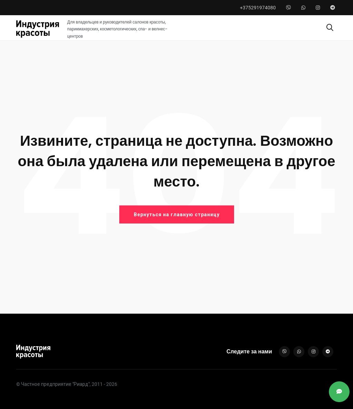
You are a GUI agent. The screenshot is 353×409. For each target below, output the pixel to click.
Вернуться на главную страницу (177, 214)
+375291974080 (258, 7)
